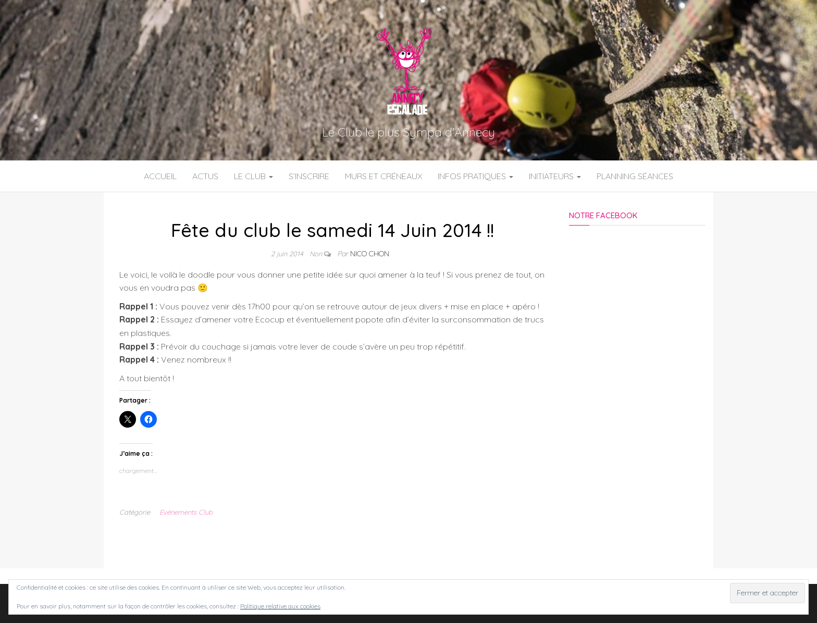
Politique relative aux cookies (280, 606)
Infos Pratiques (475, 176)
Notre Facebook (603, 215)
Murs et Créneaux (383, 176)
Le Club (253, 176)
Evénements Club (186, 512)
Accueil (160, 176)
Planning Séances (635, 176)
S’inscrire (309, 176)
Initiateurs (555, 176)
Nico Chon (369, 253)
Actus (205, 176)
